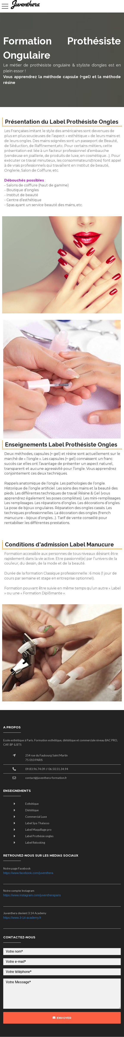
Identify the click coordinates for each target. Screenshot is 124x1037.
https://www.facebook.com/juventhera (28, 873)
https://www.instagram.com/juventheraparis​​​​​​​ (32, 895)
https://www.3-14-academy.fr (22, 917)
